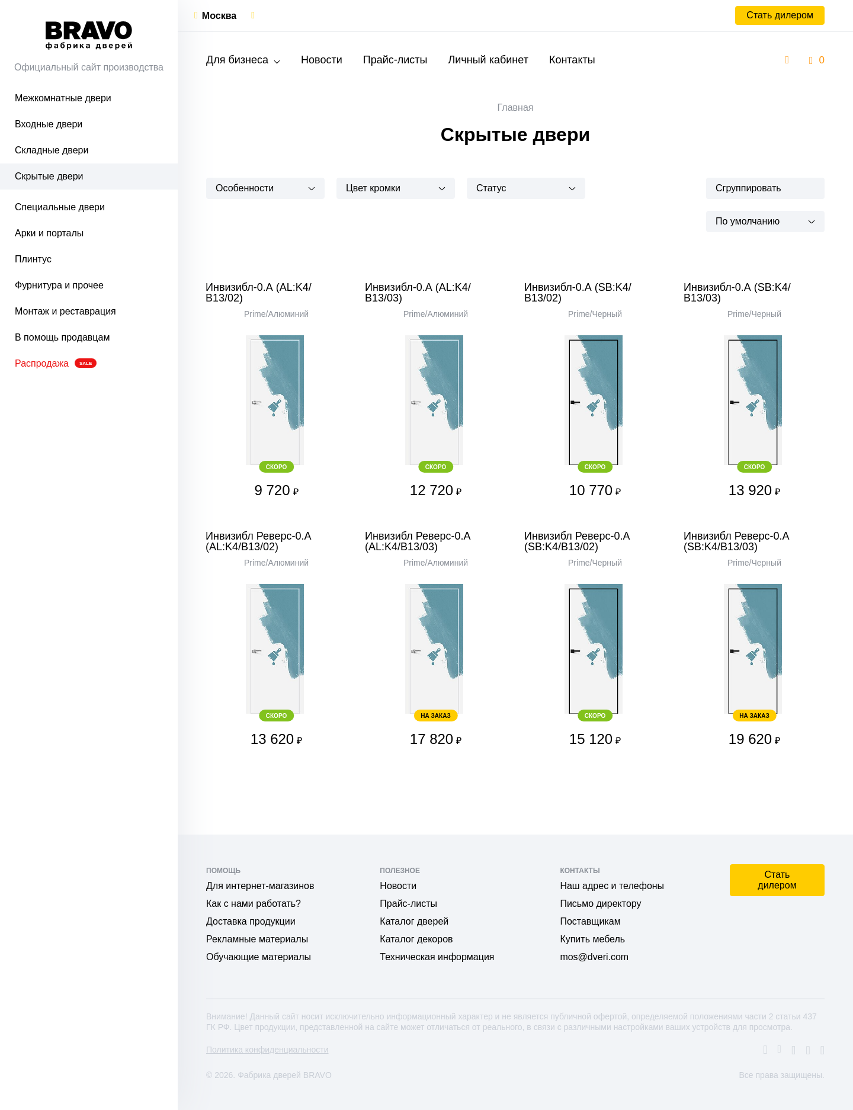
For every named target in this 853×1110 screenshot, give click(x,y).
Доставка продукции (251, 921)
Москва (219, 16)
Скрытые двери (49, 176)
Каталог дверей (414, 921)
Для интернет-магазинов (260, 886)
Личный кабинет (488, 60)
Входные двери (48, 124)
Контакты (572, 60)
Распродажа (56, 363)
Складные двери (51, 150)
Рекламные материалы (257, 939)
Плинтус (33, 259)
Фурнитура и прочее (59, 285)
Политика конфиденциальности (267, 1049)
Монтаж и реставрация (65, 311)
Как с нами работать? (253, 904)
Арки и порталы (49, 233)
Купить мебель (592, 939)
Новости (321, 60)
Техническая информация (437, 957)
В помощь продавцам (62, 337)
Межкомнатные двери (63, 98)
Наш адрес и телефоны (612, 886)
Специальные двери (60, 207)
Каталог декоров (416, 939)
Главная (516, 107)
